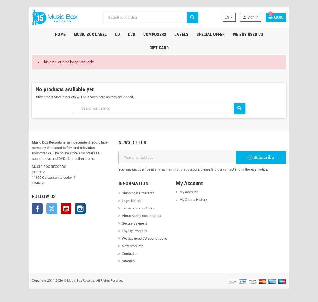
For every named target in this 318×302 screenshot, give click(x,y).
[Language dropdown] (229, 17)
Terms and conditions (138, 208)
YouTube (66, 208)
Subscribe (261, 157)
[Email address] (177, 157)
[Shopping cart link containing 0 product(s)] (276, 17)
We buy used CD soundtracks (144, 238)
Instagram (80, 208)
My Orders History (193, 200)
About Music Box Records (141, 216)
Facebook (37, 208)
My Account (189, 192)
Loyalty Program (134, 231)
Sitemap (128, 261)
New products (132, 246)
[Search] (150, 17)
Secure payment (134, 223)
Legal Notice (131, 201)
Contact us (130, 254)
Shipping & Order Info (138, 193)
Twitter (51, 208)
